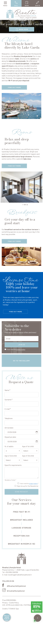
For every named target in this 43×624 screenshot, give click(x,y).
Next (25, 204)
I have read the (15, 349)
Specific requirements (13, 465)
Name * (7, 390)
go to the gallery (21, 361)
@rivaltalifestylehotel (13, 591)
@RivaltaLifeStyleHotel (14, 586)
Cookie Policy (14, 603)
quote (37, 3)
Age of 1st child (28, 446)
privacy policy (20, 349)
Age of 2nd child (11, 456)
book (27, 3)
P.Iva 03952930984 (9, 600)
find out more (14, 87)
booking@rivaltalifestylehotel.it (20, 575)
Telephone (8, 418)
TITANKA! (11, 609)
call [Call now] (16, 3)
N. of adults (9, 446)
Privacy (5, 603)
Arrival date (9, 428)
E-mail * (8, 409)
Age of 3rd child (28, 456)
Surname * (8, 399)
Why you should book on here (6, 618)
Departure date (10, 437)
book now (22, 29)
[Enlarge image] (21, 106)
